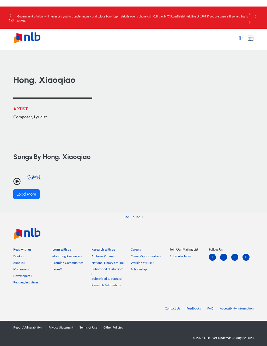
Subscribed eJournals (107, 279)
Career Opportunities (146, 256)
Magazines (21, 269)
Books (18, 256)
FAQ (210, 308)
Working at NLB (142, 263)
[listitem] (22, 250)
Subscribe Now (180, 256)
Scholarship (139, 269)
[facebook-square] (225, 260)
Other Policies (113, 327)
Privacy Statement (60, 327)
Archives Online (103, 256)
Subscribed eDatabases (107, 271)
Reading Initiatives (26, 282)
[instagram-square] (236, 260)
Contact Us (172, 308)
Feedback (193, 308)
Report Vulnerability (27, 327)
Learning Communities (67, 263)
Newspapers (22, 276)
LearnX (57, 269)
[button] (241, 38)
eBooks (19, 263)
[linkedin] (214, 260)
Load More (26, 194)
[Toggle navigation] (250, 38)
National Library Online (108, 263)
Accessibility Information (237, 308)
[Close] (260, 13)
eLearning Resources (67, 256)
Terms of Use (88, 327)
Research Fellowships (106, 285)
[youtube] (248, 260)
